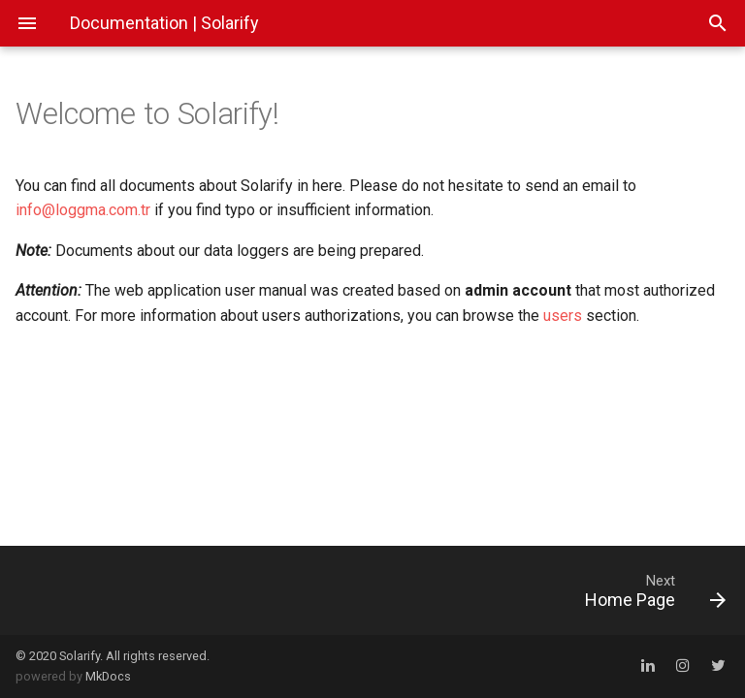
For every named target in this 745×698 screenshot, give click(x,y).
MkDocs (108, 676)
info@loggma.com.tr (83, 210)
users (562, 315)
